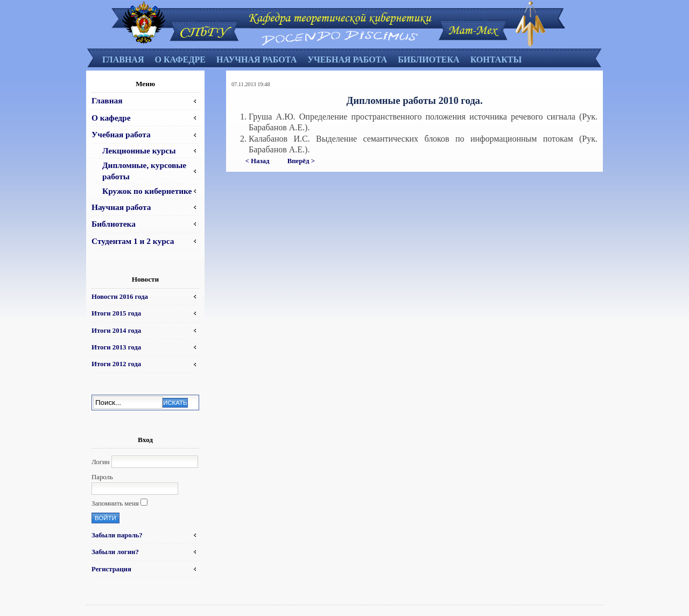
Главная (123, 59)
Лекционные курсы (138, 150)
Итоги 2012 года (116, 364)
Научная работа (256, 59)
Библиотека (429, 59)
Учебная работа (347, 59)
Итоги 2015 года (116, 313)
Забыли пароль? (117, 535)
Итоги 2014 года (116, 330)
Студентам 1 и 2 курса (133, 241)
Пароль (102, 477)
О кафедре (179, 59)
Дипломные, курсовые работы (144, 170)
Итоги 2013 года (116, 347)
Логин (101, 462)
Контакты (496, 59)
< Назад (257, 161)
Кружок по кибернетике (147, 190)
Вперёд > (301, 161)
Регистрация (111, 569)
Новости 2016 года (120, 296)
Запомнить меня (115, 503)
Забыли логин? (115, 552)
